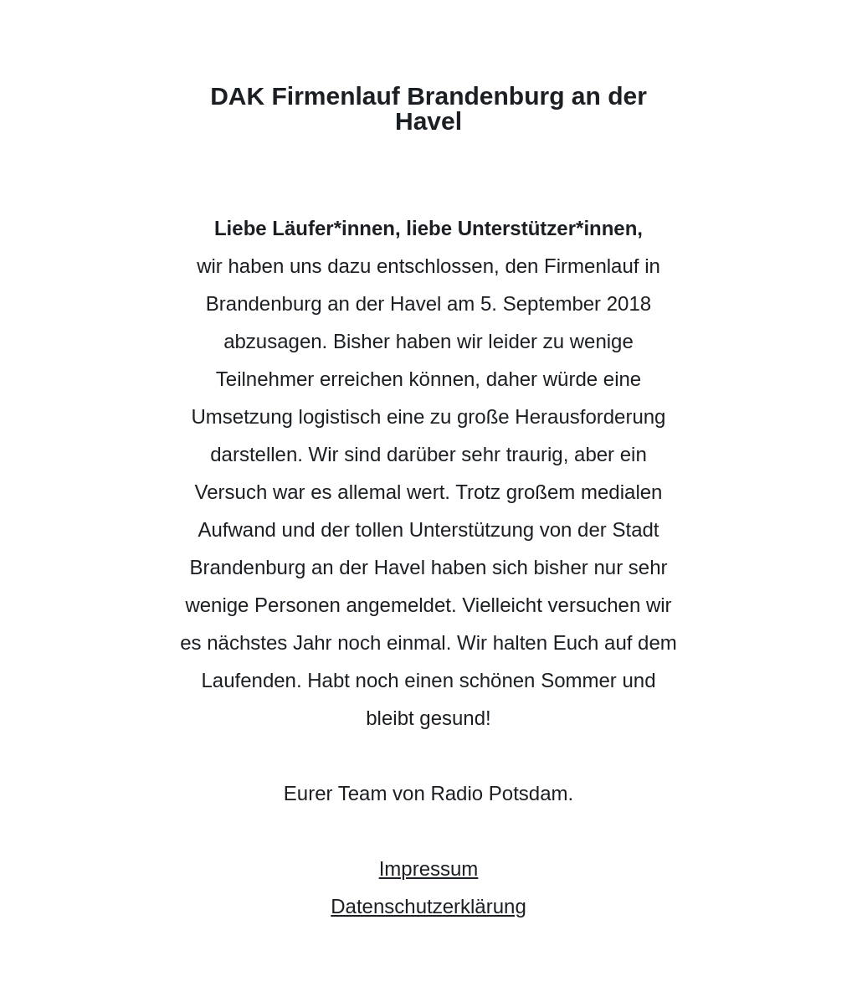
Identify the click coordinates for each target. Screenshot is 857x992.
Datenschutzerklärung (428, 906)
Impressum (429, 868)
